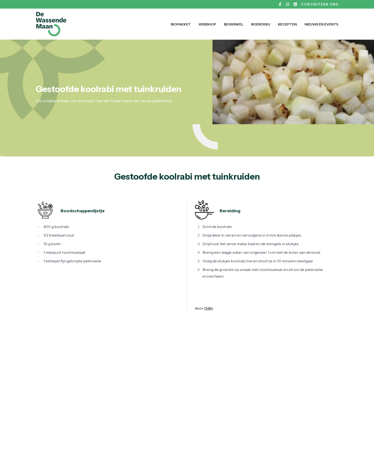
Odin (208, 308)
